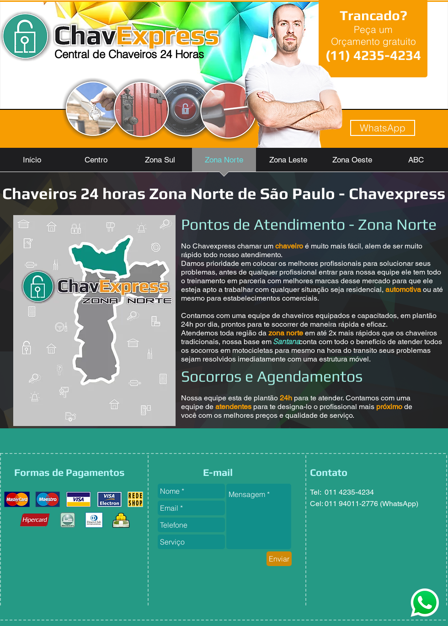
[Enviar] (279, 558)
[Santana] (286, 341)
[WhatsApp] (382, 128)
